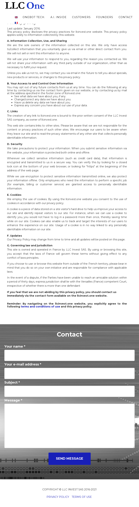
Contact (125, 20)
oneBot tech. (33, 20)
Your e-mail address (22, 364)
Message (13, 400)
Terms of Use (82, 497)
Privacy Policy (58, 497)
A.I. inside (58, 20)
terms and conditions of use (40, 306)
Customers (80, 20)
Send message (69, 459)
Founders (104, 20)
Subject (12, 382)
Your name (14, 346)
